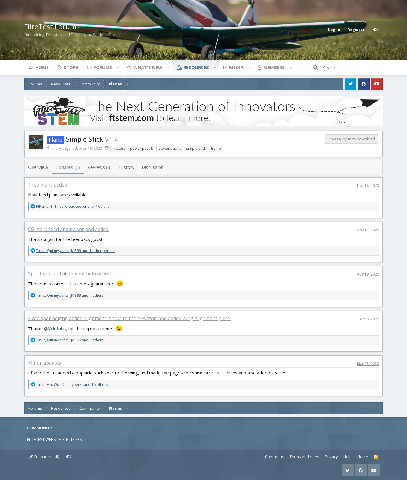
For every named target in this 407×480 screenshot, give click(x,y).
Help (347, 456)
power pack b (141, 148)
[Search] (353, 67)
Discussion (152, 167)
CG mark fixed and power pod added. (68, 229)
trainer (216, 148)
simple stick (196, 148)
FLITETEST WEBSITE (44, 439)
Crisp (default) (44, 456)
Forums (103, 67)
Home (42, 67)
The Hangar (61, 148)
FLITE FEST (75, 439)
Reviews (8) (99, 167)
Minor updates (44, 363)
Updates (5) (67, 167)
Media (236, 67)
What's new (148, 67)
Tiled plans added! (48, 184)
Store (71, 67)
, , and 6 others (69, 340)
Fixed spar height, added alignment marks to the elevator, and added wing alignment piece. (129, 318)
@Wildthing (55, 328)
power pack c (169, 148)
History (126, 167)
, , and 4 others (72, 206)
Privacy (331, 456)
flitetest (118, 148)
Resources (196, 67)
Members (274, 67)
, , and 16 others (72, 384)
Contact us (274, 456)
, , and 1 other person (75, 250)
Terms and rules (304, 456)
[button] (118, 67)
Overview (38, 167)
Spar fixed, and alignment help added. (69, 273)
